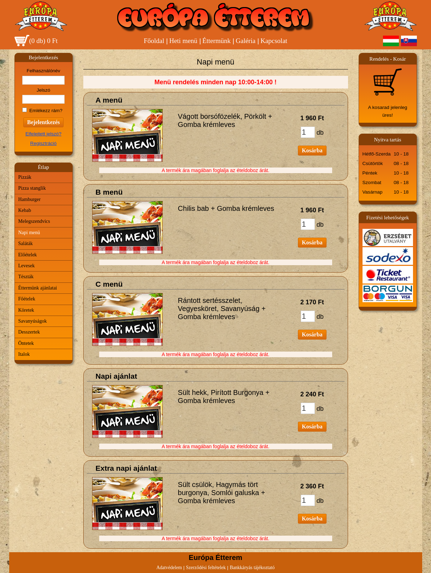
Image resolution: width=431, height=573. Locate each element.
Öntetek (26, 343)
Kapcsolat (274, 40)
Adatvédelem (169, 567)
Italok (24, 354)
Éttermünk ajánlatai (37, 288)
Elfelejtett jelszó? (43, 133)
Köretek (26, 310)
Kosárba (312, 150)
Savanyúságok (32, 321)
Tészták (26, 276)
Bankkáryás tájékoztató (252, 567)
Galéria (246, 40)
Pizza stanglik (32, 188)
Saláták (25, 243)
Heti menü (183, 40)
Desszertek (29, 332)
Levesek (26, 265)
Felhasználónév (43, 70)
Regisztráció (43, 143)
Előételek (27, 254)
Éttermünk (216, 40)
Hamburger (29, 199)
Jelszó (43, 90)
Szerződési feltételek (206, 567)
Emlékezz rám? (45, 110)
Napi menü (29, 232)
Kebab (24, 210)
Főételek (26, 298)
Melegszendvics (34, 221)
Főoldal (154, 40)
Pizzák (24, 177)
